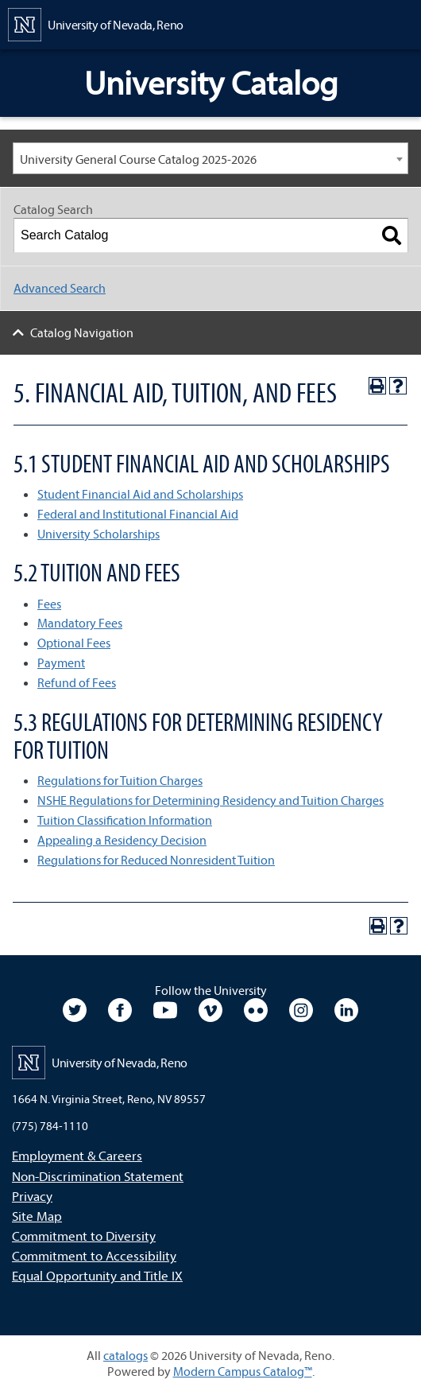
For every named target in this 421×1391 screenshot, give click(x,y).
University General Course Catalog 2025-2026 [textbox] (138, 159)
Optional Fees (73, 643)
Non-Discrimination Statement (97, 1176)
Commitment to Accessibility (94, 1255)
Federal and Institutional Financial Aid (137, 514)
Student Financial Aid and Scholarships (140, 494)
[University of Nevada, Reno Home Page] (95, 23)
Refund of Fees (76, 682)
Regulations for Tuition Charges (120, 780)
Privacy (32, 1195)
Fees (49, 604)
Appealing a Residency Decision (122, 840)
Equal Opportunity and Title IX (97, 1275)
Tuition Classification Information (124, 820)
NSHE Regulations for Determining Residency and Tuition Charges (210, 800)
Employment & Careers (77, 1155)
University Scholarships (98, 534)
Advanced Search (60, 288)
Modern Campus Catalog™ (242, 1371)
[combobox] (210, 158)
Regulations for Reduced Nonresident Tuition (156, 860)
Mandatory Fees (79, 623)
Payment (61, 662)
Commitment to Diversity (84, 1235)
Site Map (37, 1215)
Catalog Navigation (81, 332)
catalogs (125, 1355)
